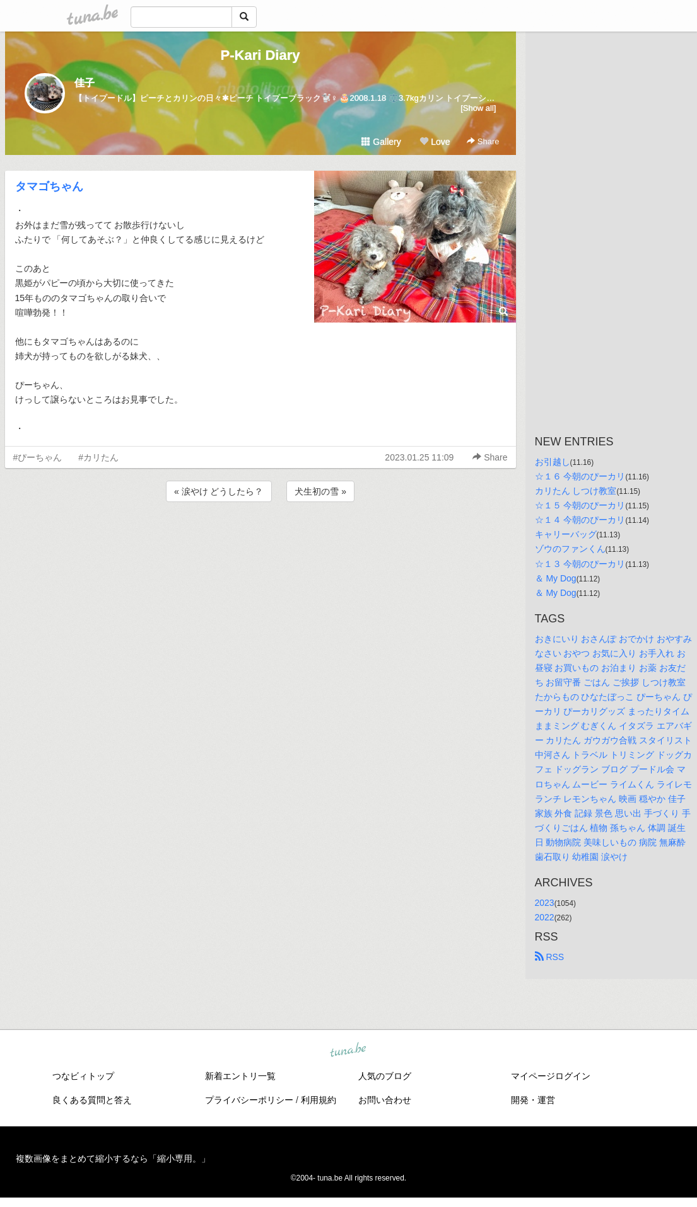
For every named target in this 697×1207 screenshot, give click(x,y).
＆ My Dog (556, 578)
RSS (550, 957)
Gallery (381, 142)
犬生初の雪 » (320, 491)
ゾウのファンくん (570, 549)
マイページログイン (550, 1076)
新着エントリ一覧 (240, 1076)
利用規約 (318, 1100)
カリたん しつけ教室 (576, 491)
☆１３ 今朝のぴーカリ (580, 564)
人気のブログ (384, 1076)
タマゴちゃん (49, 186)
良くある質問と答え (92, 1100)
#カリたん (98, 457)
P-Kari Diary (260, 55)
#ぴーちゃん (37, 457)
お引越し (552, 462)
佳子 (84, 82)
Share (483, 141)
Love (434, 142)
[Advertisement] (260, 538)
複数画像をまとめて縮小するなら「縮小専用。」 (113, 1158)
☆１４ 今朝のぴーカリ (580, 520)
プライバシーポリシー (249, 1100)
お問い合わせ (384, 1100)
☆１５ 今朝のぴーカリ (580, 505)
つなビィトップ (83, 1076)
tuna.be (348, 1050)
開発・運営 (533, 1100)
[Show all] (478, 108)
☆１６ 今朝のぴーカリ (580, 476)
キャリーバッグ (566, 534)
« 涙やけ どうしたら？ (219, 491)
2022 (544, 917)
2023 (544, 903)
